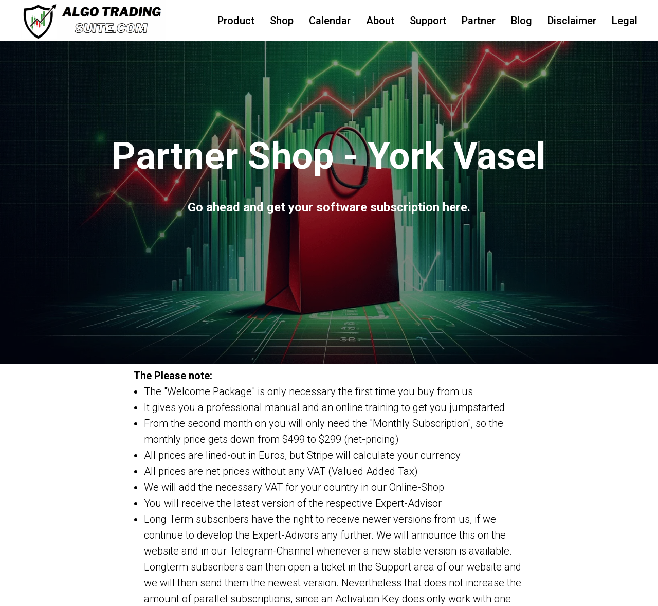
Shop (282, 20)
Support (428, 20)
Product (235, 20)
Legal (624, 20)
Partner (479, 20)
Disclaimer (571, 20)
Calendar (330, 20)
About (380, 20)
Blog (521, 20)
